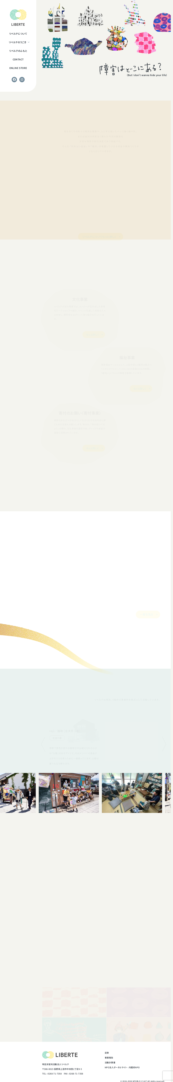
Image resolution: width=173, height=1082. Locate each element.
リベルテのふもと (18, 51)
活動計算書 (110, 1062)
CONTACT (18, 59)
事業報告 (109, 1057)
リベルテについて (18, 33)
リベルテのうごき (17, 42)
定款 (107, 1052)
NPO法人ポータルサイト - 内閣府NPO (122, 1067)
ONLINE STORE (18, 68)
